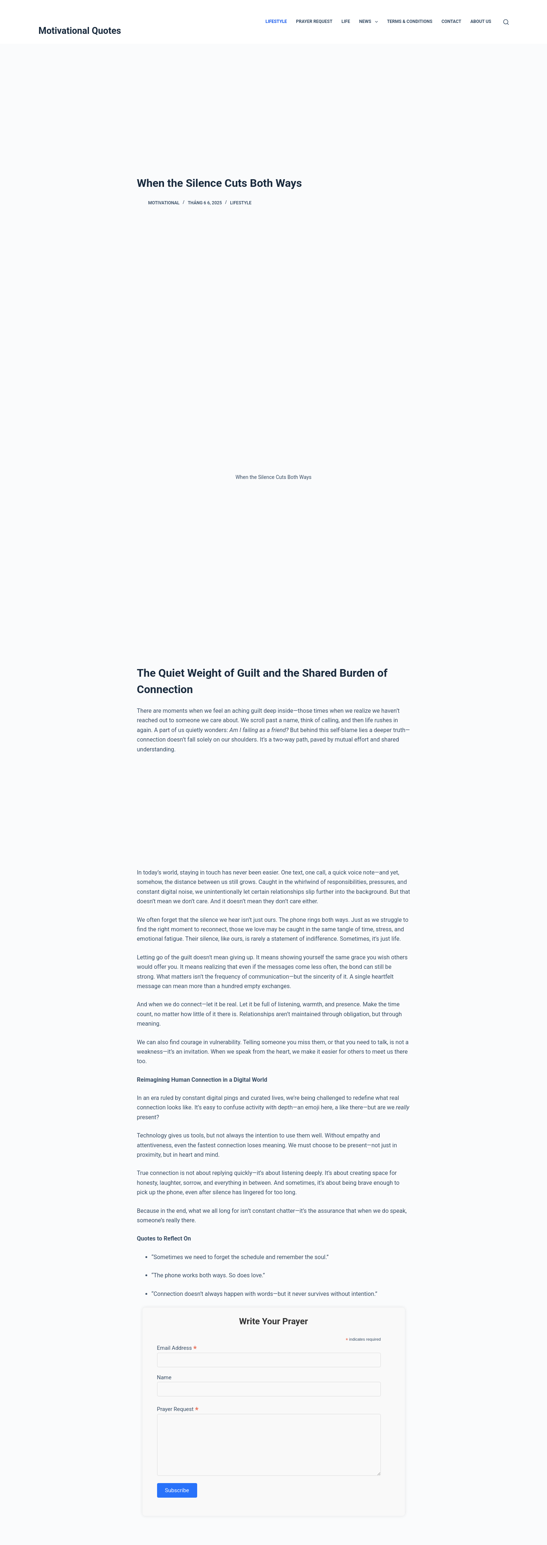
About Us (480, 21)
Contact (451, 21)
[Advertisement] (273, 98)
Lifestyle (276, 21)
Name (164, 1377)
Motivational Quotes (80, 30)
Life (345, 21)
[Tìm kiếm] (506, 22)
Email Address (177, 1348)
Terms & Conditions (409, 21)
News (370, 21)
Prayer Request (314, 21)
